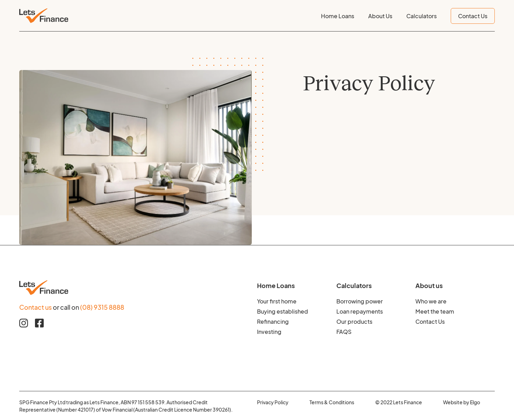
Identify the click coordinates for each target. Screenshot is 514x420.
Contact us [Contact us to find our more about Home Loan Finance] (35, 306)
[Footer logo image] (138, 287)
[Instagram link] (23, 323)
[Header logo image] (43, 15)
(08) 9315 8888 (102, 306)
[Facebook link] (39, 323)
